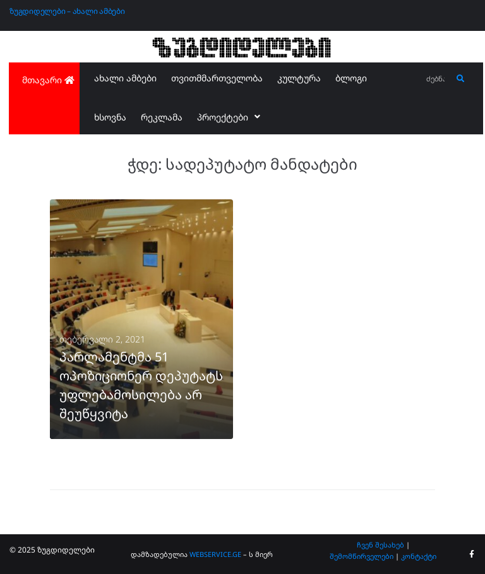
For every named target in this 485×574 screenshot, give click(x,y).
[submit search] (461, 79)
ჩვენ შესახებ (380, 544)
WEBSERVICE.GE (216, 554)
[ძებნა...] (436, 79)
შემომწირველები (361, 556)
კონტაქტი (418, 556)
